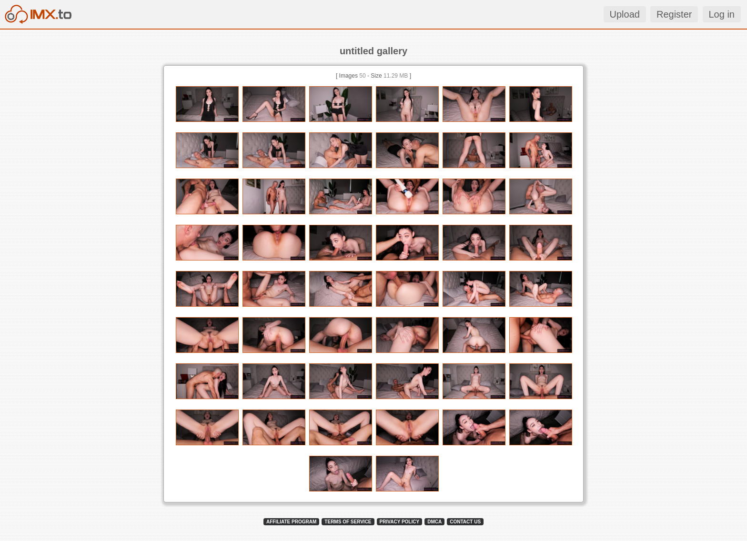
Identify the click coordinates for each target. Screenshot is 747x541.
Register (674, 14)
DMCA (434, 521)
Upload (625, 14)
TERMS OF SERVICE (347, 521)
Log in (722, 14)
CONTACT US (465, 521)
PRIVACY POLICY (400, 521)
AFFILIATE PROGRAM (291, 521)
